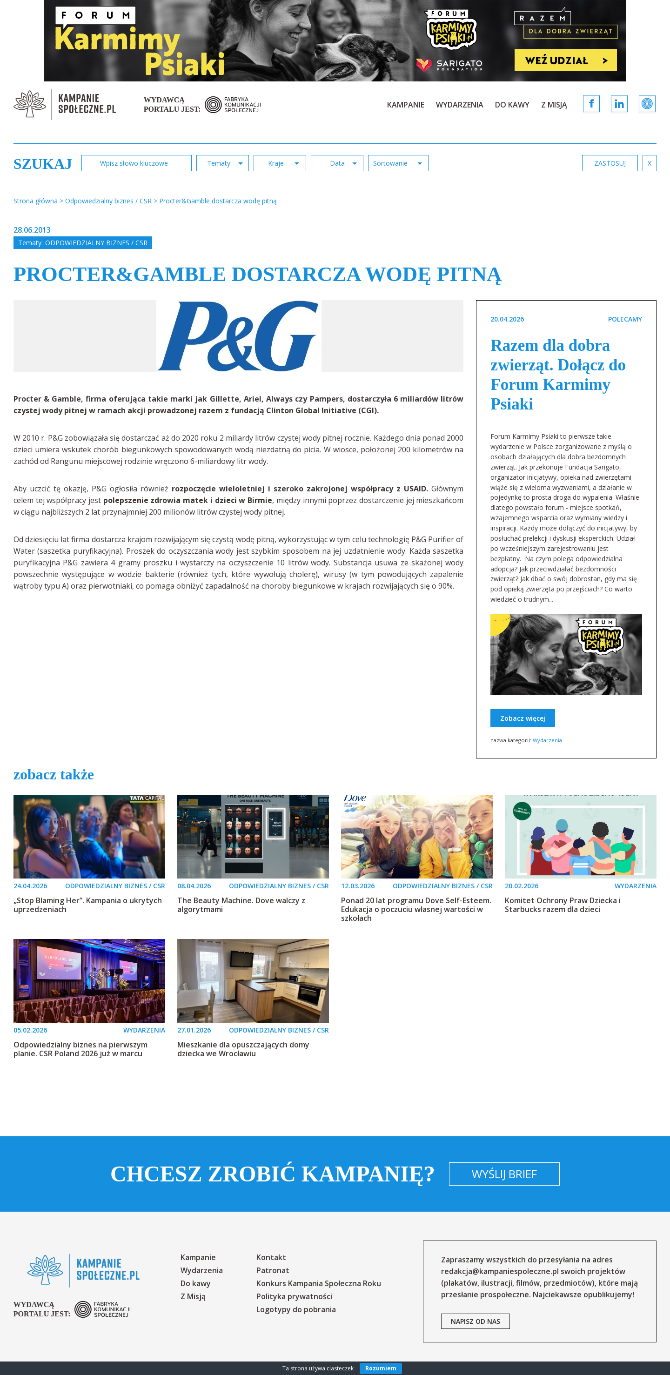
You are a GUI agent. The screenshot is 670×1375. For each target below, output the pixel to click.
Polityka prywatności (294, 1296)
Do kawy (512, 105)
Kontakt (271, 1257)
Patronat (272, 1270)
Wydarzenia (459, 105)
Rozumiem (380, 1368)
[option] (239, 336)
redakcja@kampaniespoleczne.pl (500, 1271)
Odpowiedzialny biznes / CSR (96, 242)
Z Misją (554, 105)
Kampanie (405, 105)
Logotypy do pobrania (296, 1309)
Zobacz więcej (522, 718)
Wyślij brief (504, 1173)
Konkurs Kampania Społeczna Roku (318, 1283)
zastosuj (610, 163)
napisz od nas (475, 1321)
